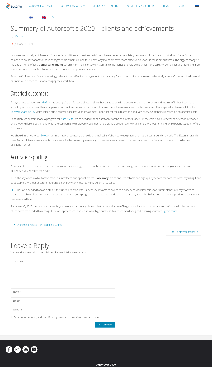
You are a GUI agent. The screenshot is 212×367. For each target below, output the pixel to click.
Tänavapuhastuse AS (23, 112)
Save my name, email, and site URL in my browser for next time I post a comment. (56, 317)
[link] (53, 17)
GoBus (46, 102)
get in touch (171, 211)
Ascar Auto (67, 119)
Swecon (45, 135)
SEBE (14, 190)
